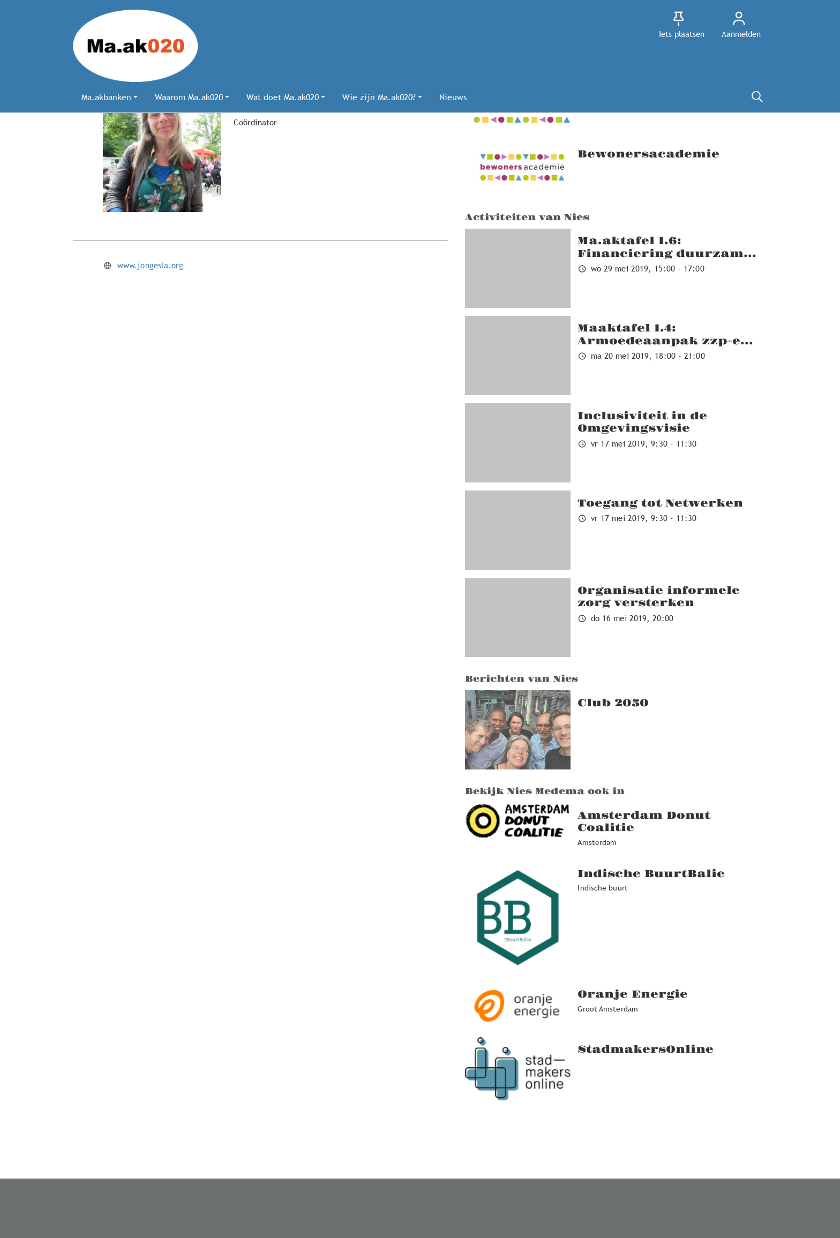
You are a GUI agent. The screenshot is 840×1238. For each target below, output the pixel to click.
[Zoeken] (757, 97)
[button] (109, 97)
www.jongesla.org (150, 265)
